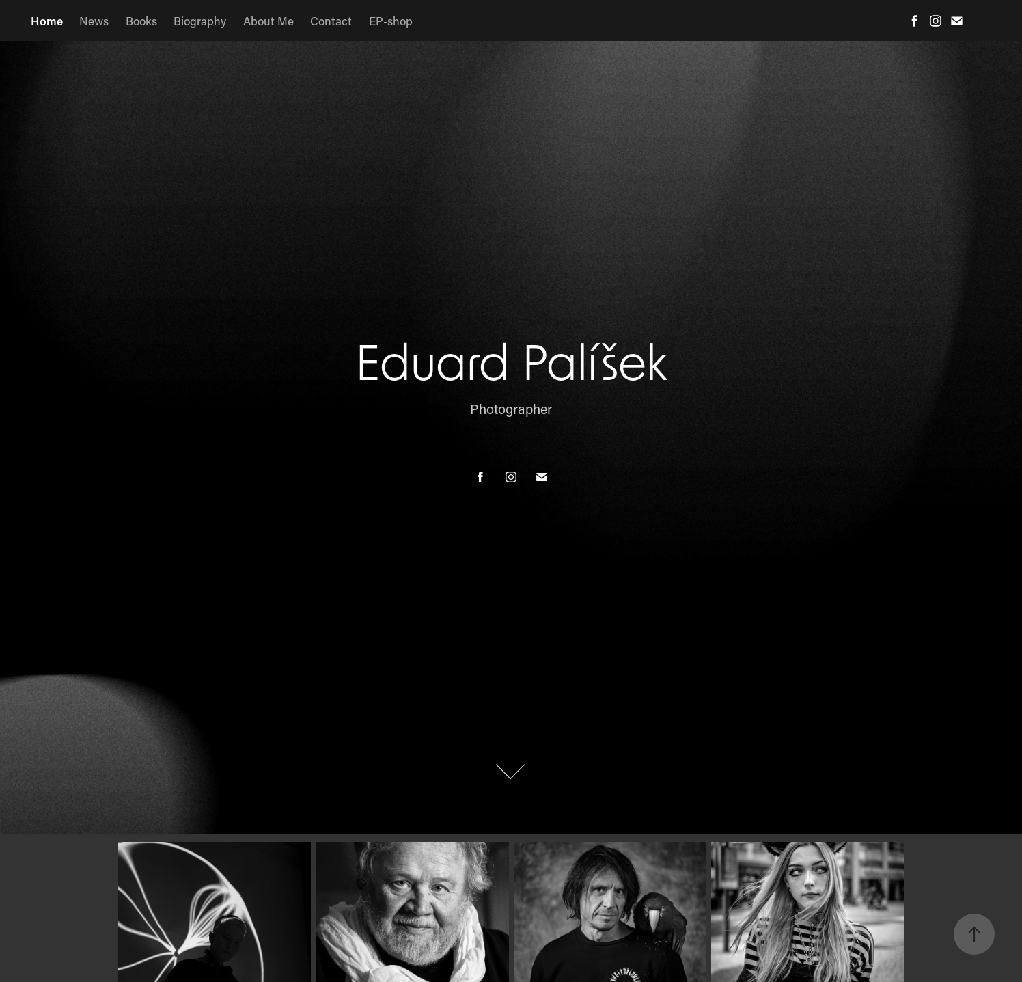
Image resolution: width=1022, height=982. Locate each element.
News (94, 20)
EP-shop (391, 20)
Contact (331, 20)
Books (141, 20)
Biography (200, 20)
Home (47, 20)
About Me (268, 20)
